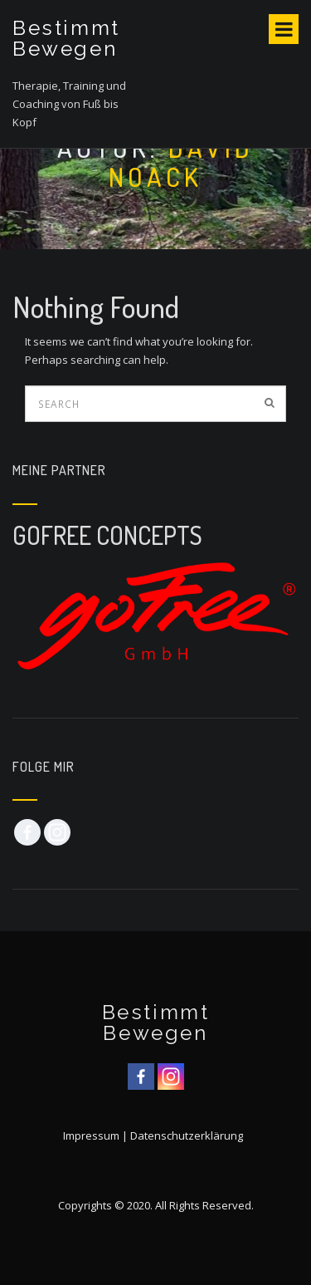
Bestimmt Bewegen (66, 38)
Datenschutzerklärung (186, 1135)
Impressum (91, 1135)
